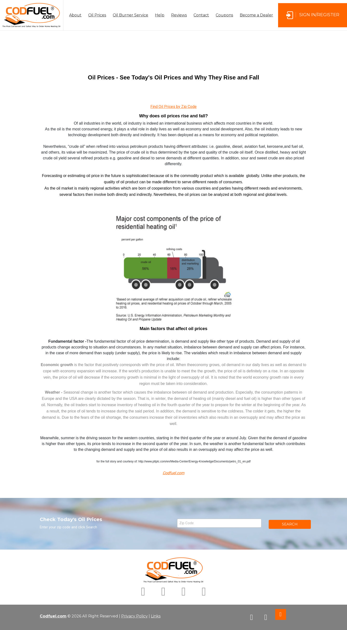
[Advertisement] (173, 47)
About (75, 15)
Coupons (224, 15)
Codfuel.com (53, 616)
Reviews (179, 15)
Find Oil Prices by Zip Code (173, 106)
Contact (201, 15)
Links (155, 616)
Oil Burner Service (130, 15)
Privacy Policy (134, 616)
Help (159, 15)
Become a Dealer (256, 15)
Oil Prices (97, 15)
